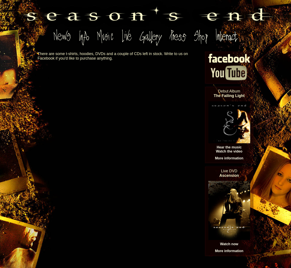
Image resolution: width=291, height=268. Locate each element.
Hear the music (229, 147)
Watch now (229, 244)
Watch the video (229, 151)
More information (229, 158)
